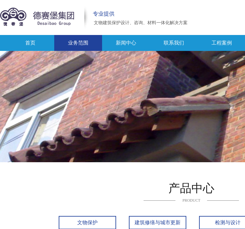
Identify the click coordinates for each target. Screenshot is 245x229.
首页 (30, 42)
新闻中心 (126, 42)
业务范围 (78, 42)
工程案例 (222, 42)
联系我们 (174, 42)
